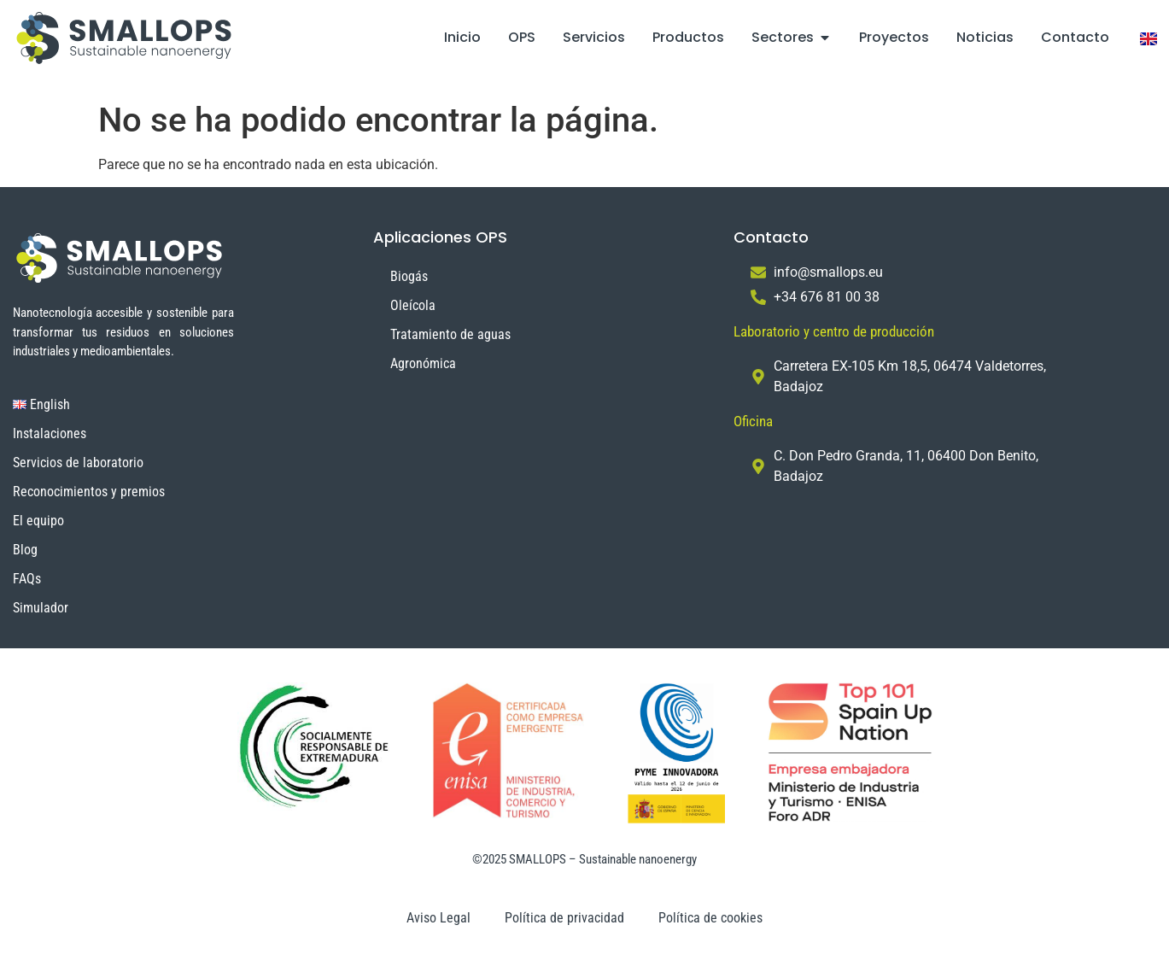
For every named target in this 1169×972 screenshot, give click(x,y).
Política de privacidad (564, 918)
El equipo (38, 520)
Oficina (753, 421)
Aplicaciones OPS (440, 237)
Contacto (771, 237)
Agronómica (423, 363)
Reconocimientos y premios (89, 491)
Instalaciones (49, 433)
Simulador (40, 608)
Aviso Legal (438, 918)
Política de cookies (710, 918)
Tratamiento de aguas (450, 334)
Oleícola (412, 305)
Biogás (409, 276)
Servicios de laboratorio (78, 462)
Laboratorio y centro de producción (834, 331)
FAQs (27, 579)
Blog (25, 550)
